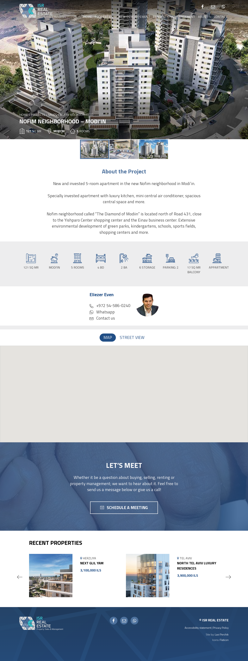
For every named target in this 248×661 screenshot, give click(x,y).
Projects (38, 114)
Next (228, 577)
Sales (52, 114)
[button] (240, 70)
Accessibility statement (198, 628)
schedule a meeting (127, 507)
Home (87, 16)
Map (107, 337)
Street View (132, 337)
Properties (104, 16)
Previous (20, 577)
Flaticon (224, 640)
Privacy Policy (221, 628)
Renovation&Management (174, 16)
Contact (220, 16)
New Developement (134, 16)
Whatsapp (102, 312)
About (203, 16)
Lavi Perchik (222, 634)
